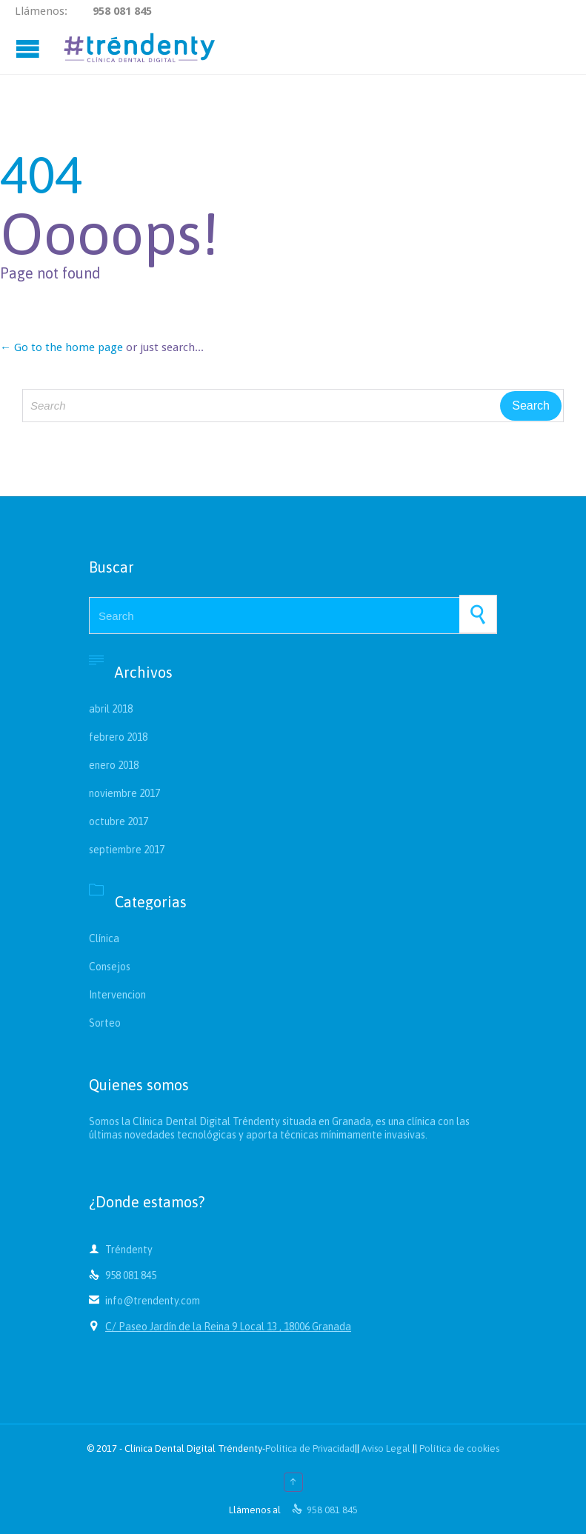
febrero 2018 (118, 737)
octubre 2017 (118, 821)
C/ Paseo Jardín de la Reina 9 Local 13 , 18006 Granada (228, 1327)
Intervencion (117, 995)
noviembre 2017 (124, 793)
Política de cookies (459, 1448)
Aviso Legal (386, 1448)
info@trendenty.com (144, 1301)
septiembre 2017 (126, 850)
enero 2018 (114, 765)
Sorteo (105, 1023)
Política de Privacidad (310, 1448)
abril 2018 (111, 709)
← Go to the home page (61, 347)
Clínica (104, 938)
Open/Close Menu (29, 48)
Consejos (109, 967)
